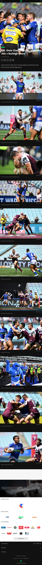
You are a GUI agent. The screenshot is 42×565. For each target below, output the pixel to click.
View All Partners (21, 538)
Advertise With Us (26, 558)
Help (17, 558)
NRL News (3, 47)
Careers (14, 558)
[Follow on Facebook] (36, 544)
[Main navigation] (1, 1)
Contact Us (20, 558)
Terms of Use (18, 555)
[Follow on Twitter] (38, 544)
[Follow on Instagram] (40, 544)
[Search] (40, 1)
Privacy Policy (23, 555)
